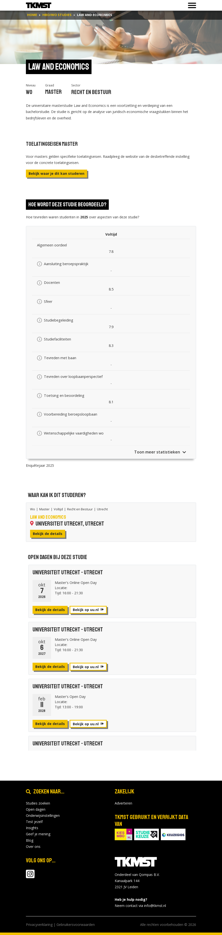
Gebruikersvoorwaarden (75, 924)
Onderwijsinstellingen (43, 815)
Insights (32, 827)
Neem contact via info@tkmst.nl (140, 905)
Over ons (33, 846)
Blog (29, 840)
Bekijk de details (47, 533)
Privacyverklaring (39, 924)
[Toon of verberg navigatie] (190, 5)
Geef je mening (38, 834)
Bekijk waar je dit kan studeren (56, 173)
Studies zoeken (38, 803)
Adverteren (123, 803)
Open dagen (35, 809)
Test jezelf (34, 821)
